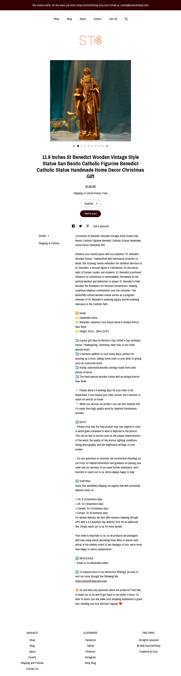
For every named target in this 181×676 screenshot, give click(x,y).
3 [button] (85, 146)
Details (44, 236)
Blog (69, 19)
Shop (56, 19)
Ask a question (101, 226)
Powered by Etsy (149, 651)
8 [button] (103, 146)
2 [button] (82, 146)
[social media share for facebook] (73, 226)
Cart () (113, 19)
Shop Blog (90, 663)
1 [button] (78, 146)
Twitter (90, 646)
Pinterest (90, 651)
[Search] (126, 19)
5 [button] (92, 146)
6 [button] (96, 146)
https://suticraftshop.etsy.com (91, 581)
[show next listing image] (107, 146)
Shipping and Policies (32, 663)
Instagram (90, 657)
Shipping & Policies (49, 243)
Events (97, 19)
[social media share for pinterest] (88, 226)
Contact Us (32, 669)
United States (93, 193)
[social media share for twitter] (81, 226)
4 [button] (89, 146)
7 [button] (99, 146)
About (83, 19)
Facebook (90, 640)
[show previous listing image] (74, 146)
